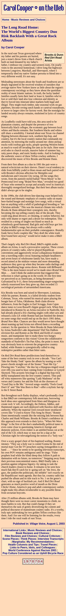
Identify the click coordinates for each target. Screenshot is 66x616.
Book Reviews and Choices (32, 533)
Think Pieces (28, 539)
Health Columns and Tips (23, 544)
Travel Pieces (49, 544)
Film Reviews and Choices (21, 536)
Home (5, 19)
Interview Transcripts (51, 539)
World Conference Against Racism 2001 (32, 550)
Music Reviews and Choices (28, 19)
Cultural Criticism (49, 536)
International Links (14, 530)
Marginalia (18, 541)
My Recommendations (40, 541)
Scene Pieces (10, 539)
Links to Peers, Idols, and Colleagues (32, 547)
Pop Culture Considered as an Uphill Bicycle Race (33, 553)
